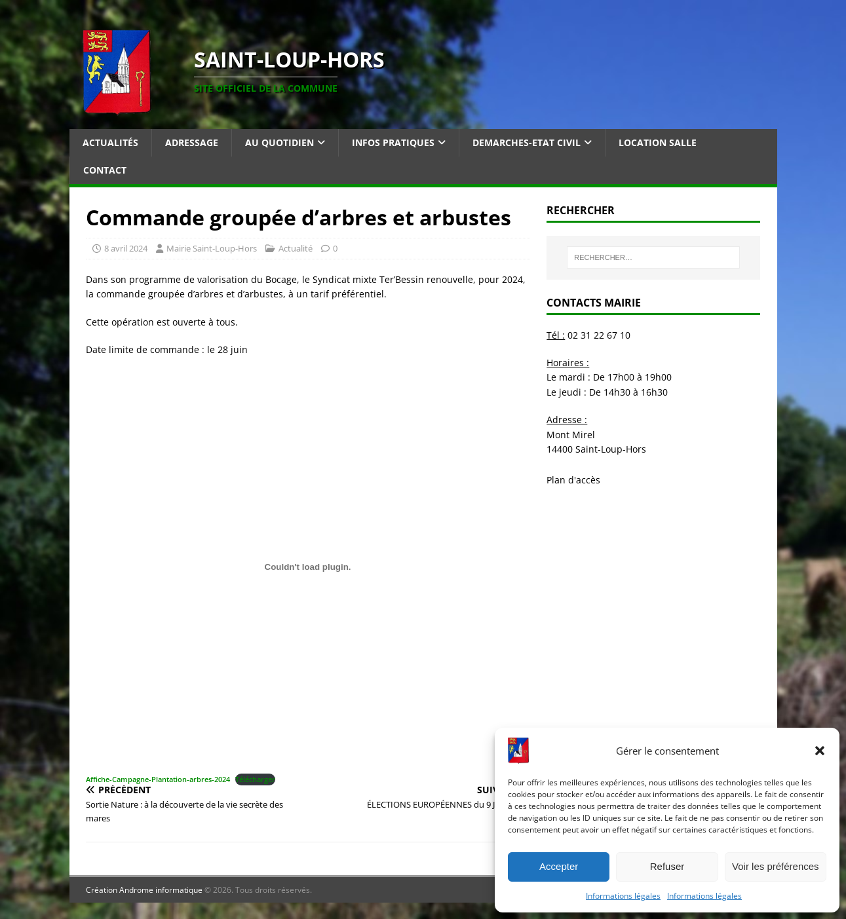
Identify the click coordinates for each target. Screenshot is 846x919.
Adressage (191, 142)
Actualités (110, 142)
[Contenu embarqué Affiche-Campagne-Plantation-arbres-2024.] (308, 566)
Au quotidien (279, 142)
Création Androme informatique (144, 889)
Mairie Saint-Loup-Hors (211, 248)
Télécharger (255, 779)
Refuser (667, 866)
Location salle (658, 142)
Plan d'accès (573, 480)
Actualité (296, 248)
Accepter (558, 866)
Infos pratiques (393, 142)
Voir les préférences (775, 866)
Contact (104, 170)
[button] (819, 750)
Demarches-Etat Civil (526, 142)
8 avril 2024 (125, 248)
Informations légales (623, 895)
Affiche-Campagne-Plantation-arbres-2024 (158, 779)
